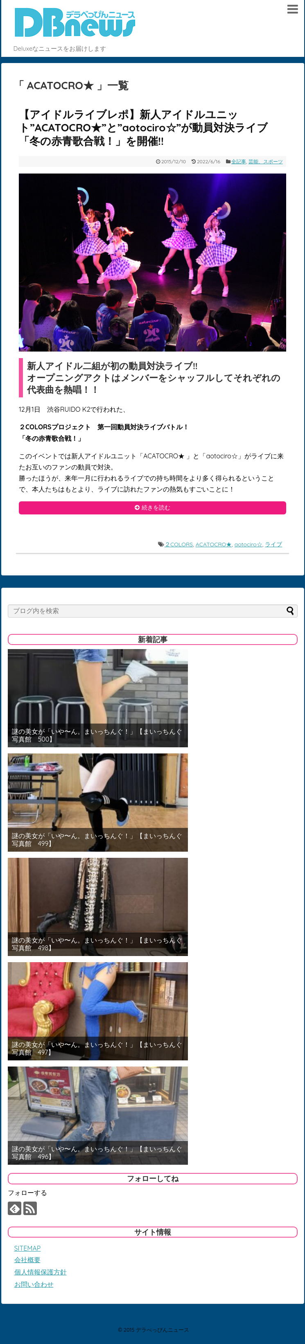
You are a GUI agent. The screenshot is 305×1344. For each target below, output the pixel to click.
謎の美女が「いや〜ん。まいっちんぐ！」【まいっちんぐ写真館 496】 (97, 1153)
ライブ (273, 544)
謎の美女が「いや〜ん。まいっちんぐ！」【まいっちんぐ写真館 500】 (97, 735)
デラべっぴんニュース (162, 1329)
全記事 (238, 161)
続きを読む (156, 507)
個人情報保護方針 (40, 1272)
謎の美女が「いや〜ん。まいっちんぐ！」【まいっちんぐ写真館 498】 (97, 944)
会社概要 (27, 1260)
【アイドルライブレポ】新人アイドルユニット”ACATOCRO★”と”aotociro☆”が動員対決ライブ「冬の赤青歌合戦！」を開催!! (143, 128)
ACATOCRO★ (214, 544)
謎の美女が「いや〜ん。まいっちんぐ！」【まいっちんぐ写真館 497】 (97, 1048)
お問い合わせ (34, 1284)
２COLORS (179, 544)
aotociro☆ (248, 544)
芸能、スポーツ (266, 161)
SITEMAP (27, 1248)
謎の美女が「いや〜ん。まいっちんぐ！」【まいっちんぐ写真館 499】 (97, 840)
